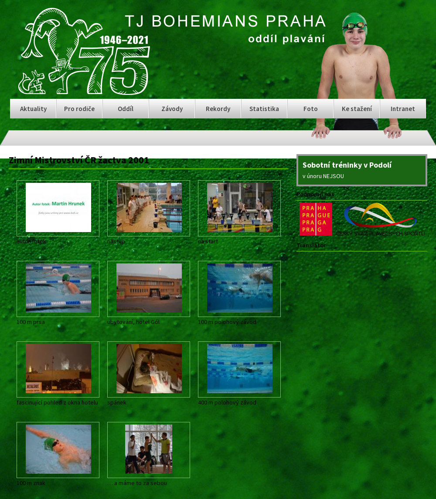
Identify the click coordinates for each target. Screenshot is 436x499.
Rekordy (218, 109)
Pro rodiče (79, 109)
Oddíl (125, 109)
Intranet (403, 109)
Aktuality (33, 109)
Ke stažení (357, 109)
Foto (310, 109)
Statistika (264, 109)
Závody (172, 109)
